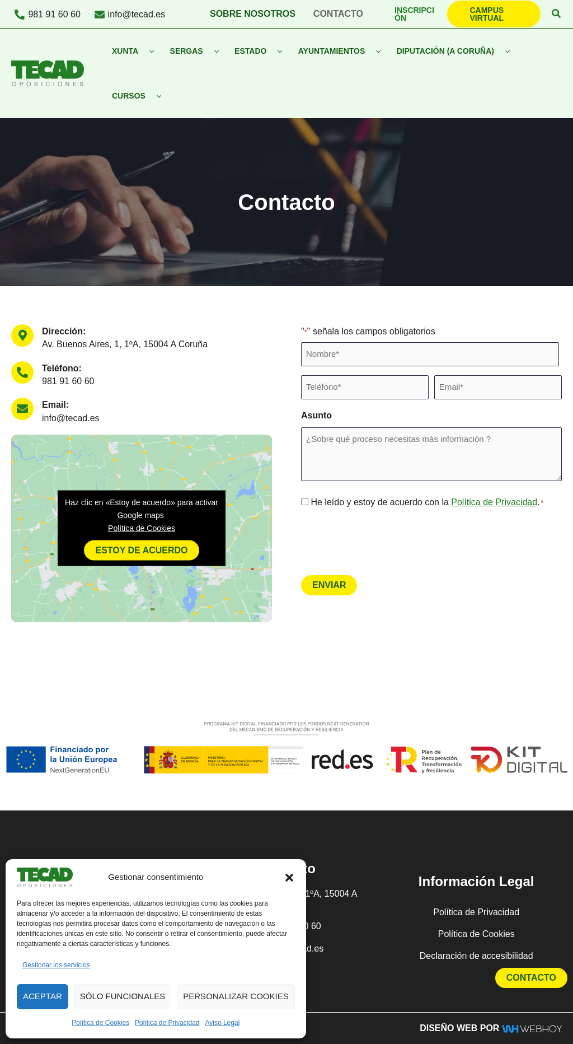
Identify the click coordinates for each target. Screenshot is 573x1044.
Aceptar (42, 996)
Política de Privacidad (167, 1023)
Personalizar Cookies (235, 996)
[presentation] (386, 541)
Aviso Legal (222, 1023)
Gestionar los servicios (56, 965)
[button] (289, 877)
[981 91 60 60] (47, 15)
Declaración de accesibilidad (476, 956)
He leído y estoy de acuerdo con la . (427, 502)
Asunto (316, 415)
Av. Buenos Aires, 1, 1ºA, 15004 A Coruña (125, 344)
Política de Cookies (100, 1023)
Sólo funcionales (123, 996)
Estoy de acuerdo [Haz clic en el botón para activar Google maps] (141, 550)
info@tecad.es (71, 418)
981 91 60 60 (68, 381)
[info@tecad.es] (129, 15)
